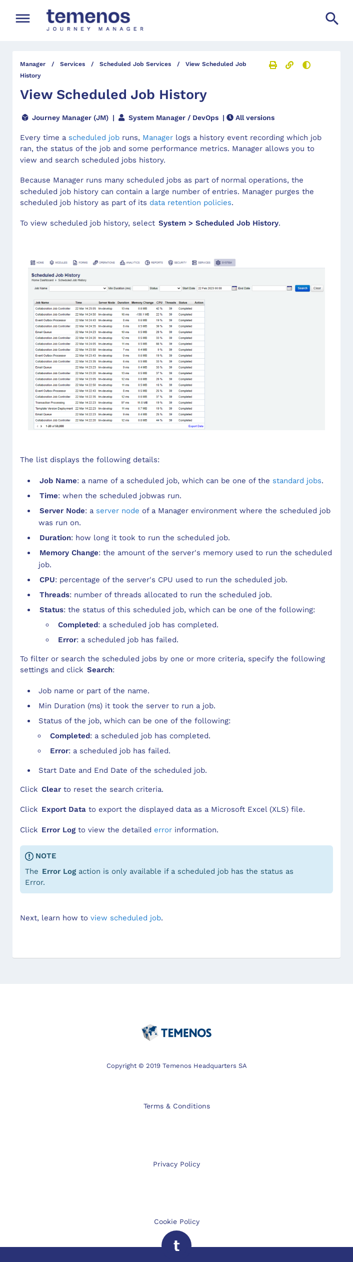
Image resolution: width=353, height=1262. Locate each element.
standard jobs (297, 480)
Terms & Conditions (177, 1106)
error (163, 829)
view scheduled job (125, 917)
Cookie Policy (177, 1221)
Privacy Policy (176, 1164)
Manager (157, 137)
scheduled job (94, 137)
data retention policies (191, 202)
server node (118, 510)
